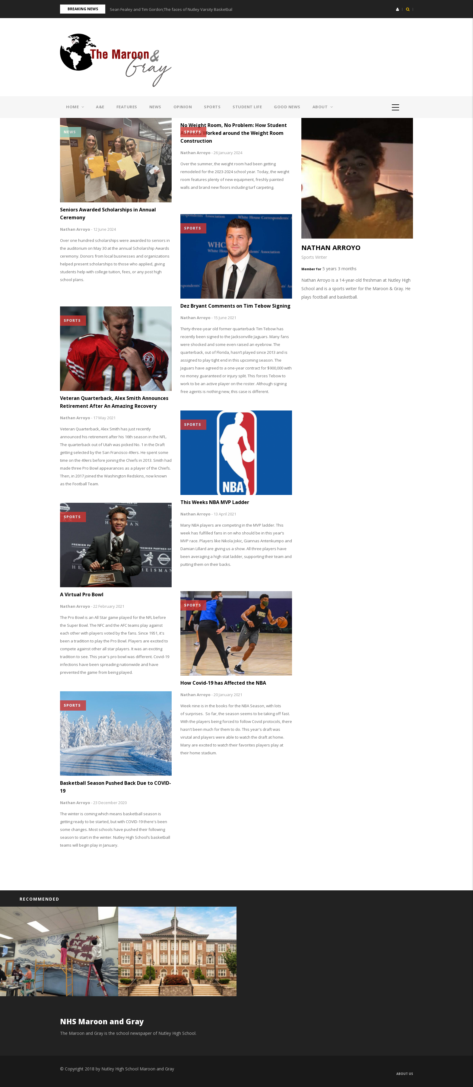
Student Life (247, 106)
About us (404, 1074)
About (323, 106)
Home (75, 106)
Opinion (182, 106)
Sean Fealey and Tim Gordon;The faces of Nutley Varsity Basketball (171, 9)
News (155, 106)
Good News (287, 106)
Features (126, 106)
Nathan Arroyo (75, 229)
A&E (100, 106)
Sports (212, 106)
